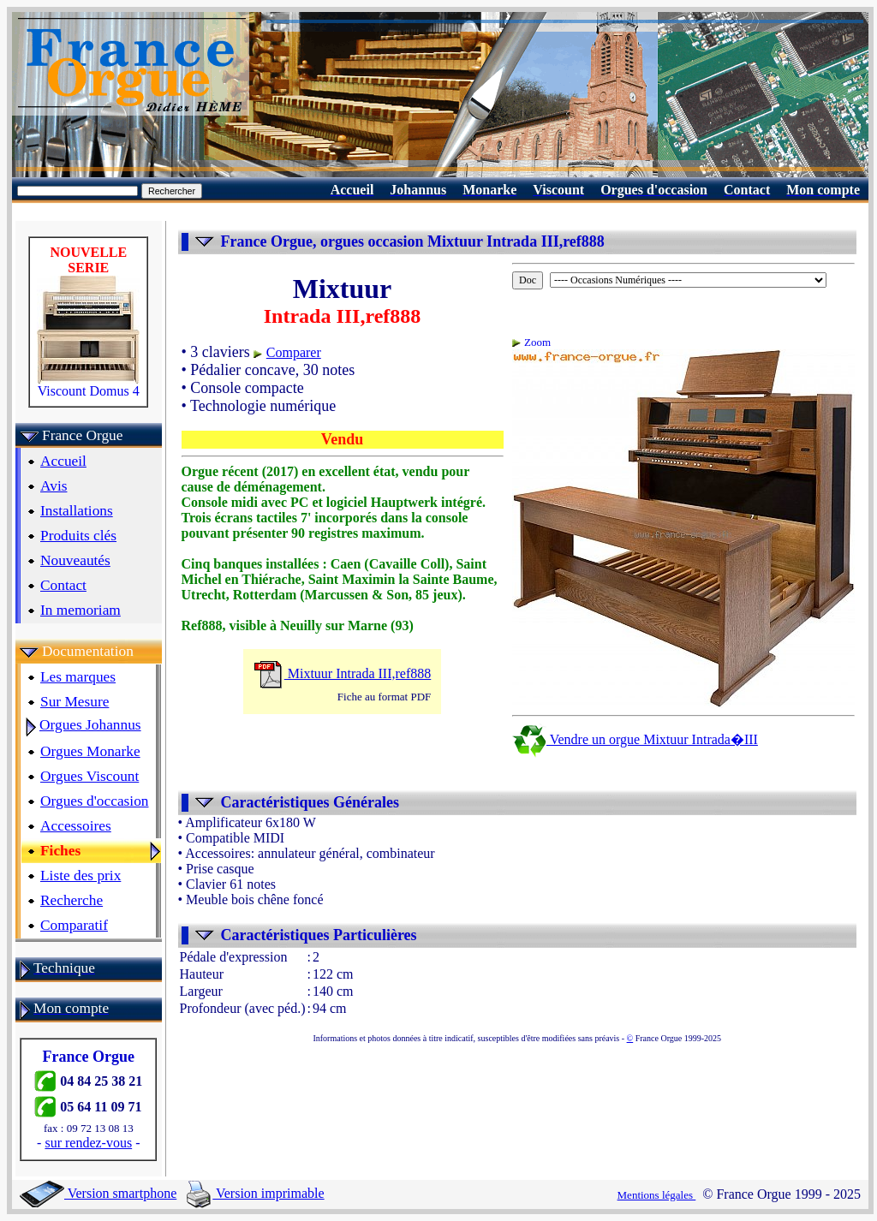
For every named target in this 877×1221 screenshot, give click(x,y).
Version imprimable (255, 1193)
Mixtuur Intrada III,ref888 (343, 673)
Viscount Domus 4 (88, 385)
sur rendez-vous (88, 1142)
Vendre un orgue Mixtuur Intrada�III (635, 739)
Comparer (293, 352)
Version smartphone (98, 1193)
